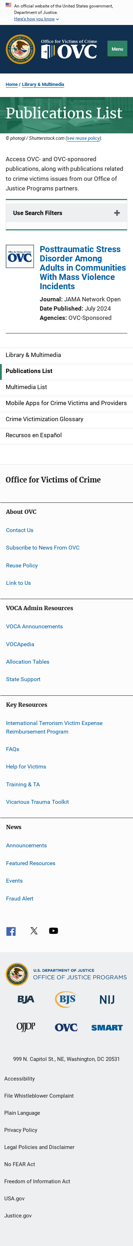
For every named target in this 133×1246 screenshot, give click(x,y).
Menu (117, 49)
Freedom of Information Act (37, 1181)
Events (14, 880)
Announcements (26, 845)
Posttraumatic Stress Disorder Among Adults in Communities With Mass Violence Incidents (83, 267)
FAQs (12, 749)
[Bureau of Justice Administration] (26, 1005)
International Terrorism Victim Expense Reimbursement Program (54, 727)
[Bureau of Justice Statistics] (66, 1009)
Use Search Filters (37, 212)
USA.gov (14, 1198)
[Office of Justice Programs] (20, 49)
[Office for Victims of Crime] (66, 1032)
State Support (23, 679)
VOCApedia (20, 644)
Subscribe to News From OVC (42, 547)
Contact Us (19, 530)
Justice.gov (18, 1215)
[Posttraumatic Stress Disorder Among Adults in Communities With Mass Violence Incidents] (20, 258)
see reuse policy (83, 138)
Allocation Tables (27, 661)
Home (12, 84)
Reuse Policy (22, 565)
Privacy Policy (20, 1130)
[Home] (71, 49)
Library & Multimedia (43, 84)
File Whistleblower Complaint (39, 1096)
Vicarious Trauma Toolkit (37, 801)
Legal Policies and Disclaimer (39, 1147)
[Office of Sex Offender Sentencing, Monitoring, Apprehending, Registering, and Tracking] (107, 1031)
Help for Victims (26, 766)
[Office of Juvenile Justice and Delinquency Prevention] (26, 1033)
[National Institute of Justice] (107, 1005)
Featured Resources (30, 863)
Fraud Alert (19, 898)
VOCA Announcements (34, 626)
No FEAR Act (19, 1164)
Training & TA (23, 784)
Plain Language (22, 1113)
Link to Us (18, 582)
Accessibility (19, 1079)
